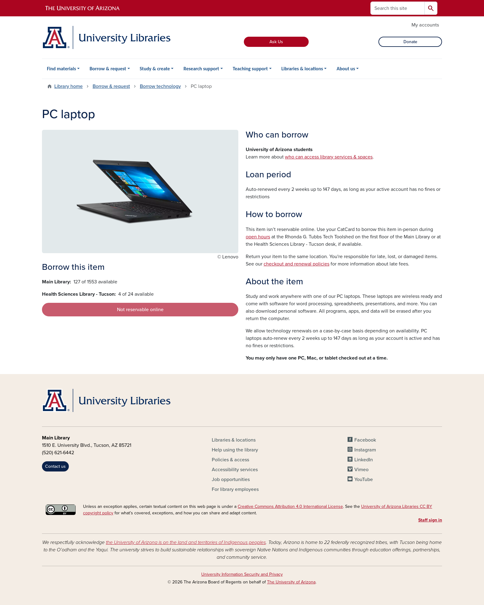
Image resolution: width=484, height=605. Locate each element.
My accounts (425, 25)
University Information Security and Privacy (242, 574)
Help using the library (235, 450)
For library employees (235, 489)
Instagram (365, 450)
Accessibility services (235, 470)
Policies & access (230, 460)
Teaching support (250, 69)
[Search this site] (397, 8)
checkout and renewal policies (296, 264)
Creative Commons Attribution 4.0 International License (290, 506)
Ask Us (276, 41)
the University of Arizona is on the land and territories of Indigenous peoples (186, 542)
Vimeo (361, 470)
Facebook (365, 440)
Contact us (55, 466)
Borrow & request (108, 69)
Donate (410, 41)
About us (345, 69)
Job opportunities (231, 479)
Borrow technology (160, 86)
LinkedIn (363, 460)
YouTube (363, 479)
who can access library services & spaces (329, 157)
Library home (68, 86)
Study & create (155, 69)
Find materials (61, 69)
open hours (258, 237)
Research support (201, 69)
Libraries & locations (302, 69)
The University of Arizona (291, 582)
